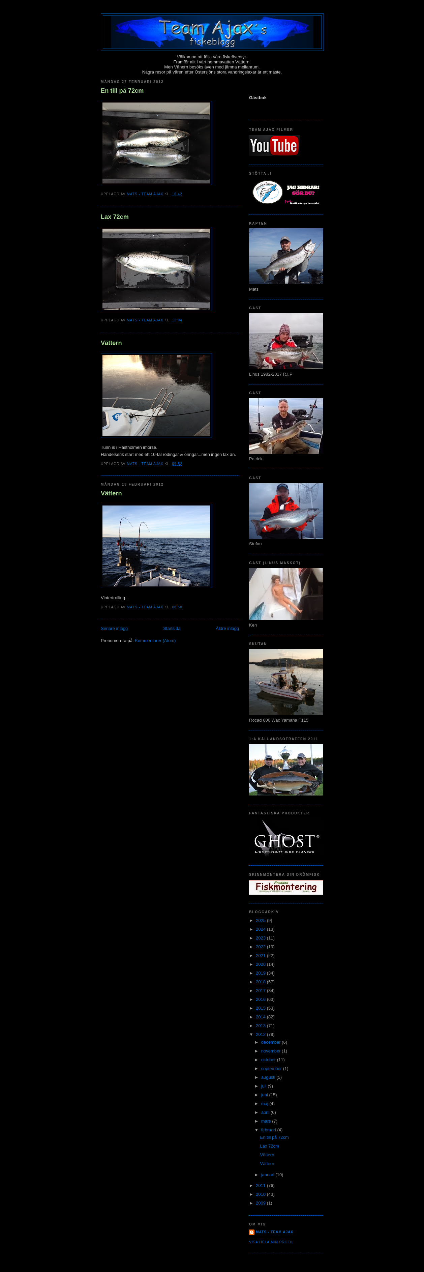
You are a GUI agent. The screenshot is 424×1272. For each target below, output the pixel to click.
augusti (269, 1077)
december (271, 1042)
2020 (261, 964)
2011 (261, 1185)
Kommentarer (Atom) (155, 640)
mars (266, 1121)
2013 (261, 1025)
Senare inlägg (114, 628)
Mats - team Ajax (274, 1232)
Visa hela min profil (271, 1242)
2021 (261, 955)
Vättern (111, 343)
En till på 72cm (122, 90)
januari (268, 1174)
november (271, 1050)
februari (269, 1129)
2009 (261, 1203)
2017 (261, 990)
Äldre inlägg (227, 628)
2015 (261, 1008)
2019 (261, 973)
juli (264, 1086)
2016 (261, 999)
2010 (261, 1194)
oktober (269, 1059)
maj (265, 1103)
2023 (261, 938)
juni (265, 1094)
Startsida (171, 628)
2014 (261, 1016)
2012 (261, 1034)
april (266, 1112)
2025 (261, 920)
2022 (261, 946)
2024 (261, 929)
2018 (261, 981)
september (272, 1068)
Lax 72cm (115, 216)
